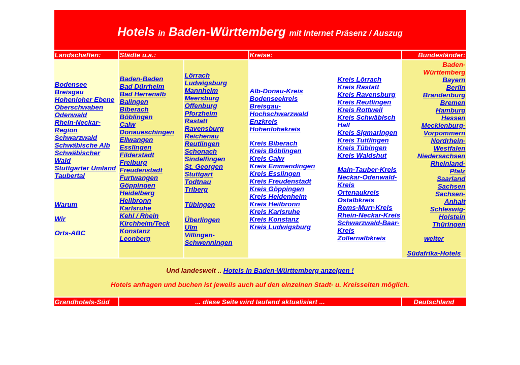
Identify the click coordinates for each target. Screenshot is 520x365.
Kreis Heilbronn (275, 204)
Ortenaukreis (358, 192)
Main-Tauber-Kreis (367, 169)
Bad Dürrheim (142, 86)
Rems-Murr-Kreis (365, 207)
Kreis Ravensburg (367, 94)
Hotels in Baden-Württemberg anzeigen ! (288, 270)
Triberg (196, 189)
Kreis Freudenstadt (280, 181)
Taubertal (70, 175)
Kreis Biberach (274, 143)
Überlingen (202, 220)
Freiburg (133, 162)
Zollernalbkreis (362, 238)
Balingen (134, 101)
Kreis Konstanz (274, 219)
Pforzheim (201, 113)
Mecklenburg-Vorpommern (443, 129)
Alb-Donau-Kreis (276, 91)
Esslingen (136, 147)
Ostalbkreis (356, 200)
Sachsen (452, 186)
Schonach (201, 151)
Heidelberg (137, 193)
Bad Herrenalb (143, 94)
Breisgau (69, 92)
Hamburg (451, 110)
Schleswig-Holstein (448, 213)
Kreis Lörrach (360, 79)
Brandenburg (444, 95)
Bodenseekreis (274, 98)
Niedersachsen (441, 156)
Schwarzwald (76, 137)
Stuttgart (199, 174)
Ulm (191, 227)
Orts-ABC (70, 233)
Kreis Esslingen (275, 173)
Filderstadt (137, 155)
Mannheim (201, 90)
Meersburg (202, 98)
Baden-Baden (142, 79)
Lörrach (197, 75)
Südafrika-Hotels (434, 253)
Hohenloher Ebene (85, 99)
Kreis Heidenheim (278, 196)
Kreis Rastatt (358, 87)
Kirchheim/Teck (145, 223)
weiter (434, 238)
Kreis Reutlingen (365, 102)
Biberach (134, 109)
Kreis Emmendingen (282, 166)
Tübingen (200, 204)
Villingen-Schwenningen (209, 238)
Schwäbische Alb (82, 145)
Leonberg (135, 238)
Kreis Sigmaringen (368, 132)
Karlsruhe (135, 208)
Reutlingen (202, 144)
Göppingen (137, 185)
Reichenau (202, 136)
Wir (60, 219)
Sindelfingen (205, 159)
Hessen (453, 118)
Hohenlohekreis (275, 129)
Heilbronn (135, 200)
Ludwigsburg (206, 83)
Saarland (451, 178)
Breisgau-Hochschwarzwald (279, 110)
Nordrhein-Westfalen (448, 144)
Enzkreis (264, 121)
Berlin (456, 87)
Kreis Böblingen (276, 151)
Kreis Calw (267, 158)
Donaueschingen (147, 132)
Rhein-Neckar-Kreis (369, 215)
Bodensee (71, 84)
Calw (128, 124)
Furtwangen (139, 177)
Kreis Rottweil (360, 110)
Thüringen (448, 224)
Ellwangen (136, 139)
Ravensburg (204, 128)
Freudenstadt (141, 170)
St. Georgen (204, 166)
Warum (66, 204)
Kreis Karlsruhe (275, 211)
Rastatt (196, 121)
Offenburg (201, 106)
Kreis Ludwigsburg (280, 227)
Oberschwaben (79, 107)
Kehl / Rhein (139, 216)
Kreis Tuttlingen (363, 140)
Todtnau (198, 182)
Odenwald (71, 115)
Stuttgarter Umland (85, 168)
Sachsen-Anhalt (450, 197)
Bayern (453, 80)
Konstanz (135, 231)
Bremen (453, 102)
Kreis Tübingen (362, 148)
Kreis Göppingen (277, 189)
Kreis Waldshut (362, 155)
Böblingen (136, 117)
